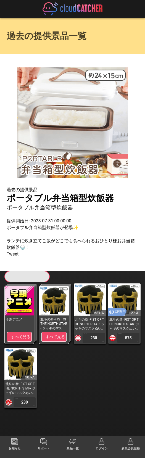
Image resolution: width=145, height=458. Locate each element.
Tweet (13, 254)
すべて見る (20, 337)
